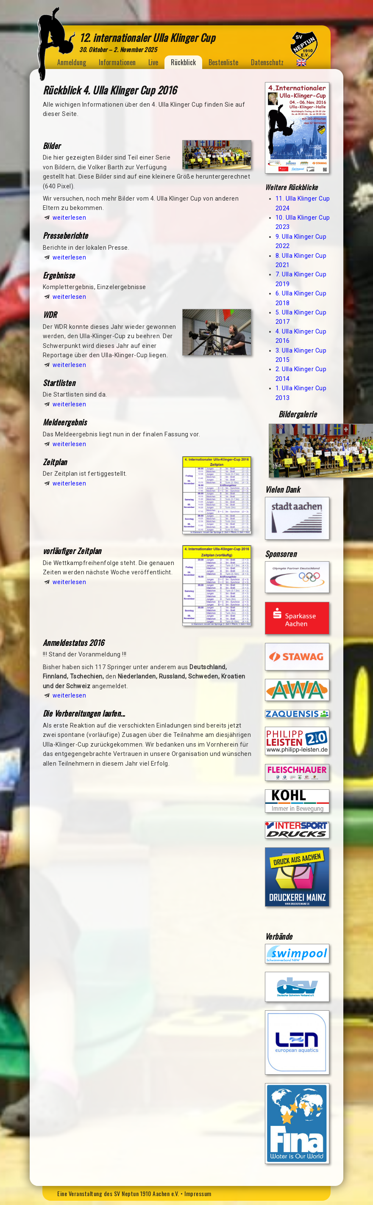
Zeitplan (55, 461)
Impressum (198, 1193)
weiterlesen (69, 217)
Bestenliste (223, 62)
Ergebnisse (59, 275)
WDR (50, 314)
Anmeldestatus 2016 (73, 642)
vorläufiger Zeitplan (72, 550)
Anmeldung (71, 62)
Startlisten (59, 382)
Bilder (52, 145)
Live (153, 62)
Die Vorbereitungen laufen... (84, 713)
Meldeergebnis (65, 421)
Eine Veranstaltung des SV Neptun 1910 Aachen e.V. (118, 1193)
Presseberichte (65, 235)
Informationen (117, 62)
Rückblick (183, 62)
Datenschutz (267, 62)
